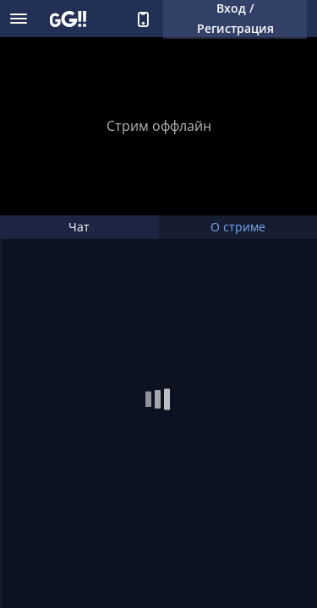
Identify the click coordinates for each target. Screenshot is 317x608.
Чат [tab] (79, 227)
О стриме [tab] (237, 227)
